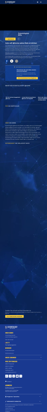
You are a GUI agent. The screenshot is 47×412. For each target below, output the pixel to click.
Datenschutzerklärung (10, 408)
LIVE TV (7, 341)
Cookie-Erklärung (9, 406)
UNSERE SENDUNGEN (10, 356)
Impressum (7, 410)
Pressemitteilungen (9, 349)
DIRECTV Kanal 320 (9, 362)
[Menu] (41, 2)
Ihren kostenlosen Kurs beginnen (27, 78)
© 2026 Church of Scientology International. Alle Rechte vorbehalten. (19, 403)
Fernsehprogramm (10, 343)
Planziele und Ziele (9, 52)
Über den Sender (9, 338)
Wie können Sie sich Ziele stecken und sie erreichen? (26, 70)
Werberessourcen (9, 351)
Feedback (9, 380)
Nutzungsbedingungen (10, 405)
